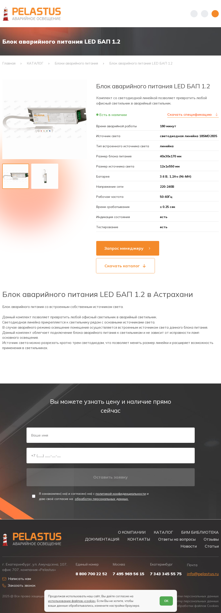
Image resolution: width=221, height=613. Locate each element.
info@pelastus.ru (203, 573)
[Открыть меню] (215, 13)
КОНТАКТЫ (138, 539)
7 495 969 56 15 (128, 573)
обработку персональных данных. (102, 499)
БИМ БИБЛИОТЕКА (200, 532)
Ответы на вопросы (177, 539)
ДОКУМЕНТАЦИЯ (102, 539)
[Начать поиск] (204, 13)
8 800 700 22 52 (91, 573)
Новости (189, 546)
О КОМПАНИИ (132, 532)
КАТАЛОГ (163, 532)
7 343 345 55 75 (166, 573)
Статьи (212, 546)
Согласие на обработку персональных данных (182, 601)
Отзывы (211, 539)
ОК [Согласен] (166, 601)
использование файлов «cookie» (72, 601)
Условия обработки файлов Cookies (191, 606)
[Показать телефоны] (194, 13)
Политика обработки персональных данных (184, 596)
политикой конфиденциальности (121, 494)
